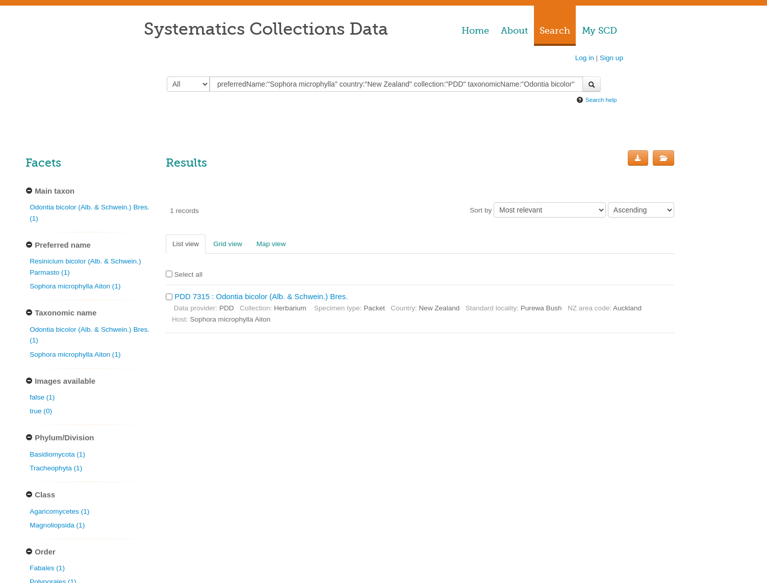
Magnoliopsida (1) (57, 525)
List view (185, 244)
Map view (271, 244)
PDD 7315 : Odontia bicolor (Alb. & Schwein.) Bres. (261, 296)
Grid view (227, 244)
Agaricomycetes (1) (59, 511)
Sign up (611, 58)
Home (475, 30)
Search (555, 30)
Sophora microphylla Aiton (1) (75, 286)
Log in (584, 58)
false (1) (42, 397)
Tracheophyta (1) (56, 468)
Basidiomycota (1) (57, 454)
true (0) (41, 411)
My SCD (599, 30)
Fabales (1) (47, 568)
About (514, 30)
